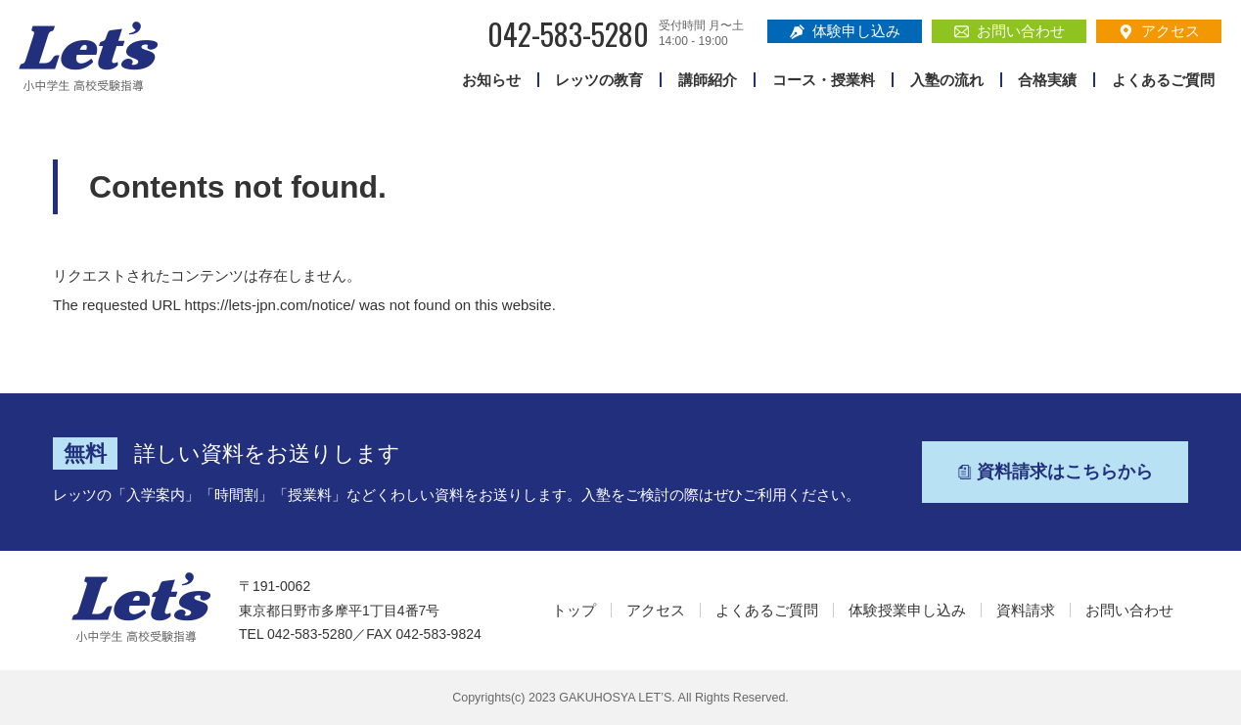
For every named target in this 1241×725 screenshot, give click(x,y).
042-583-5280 (568, 34)
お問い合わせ (1009, 31)
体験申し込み (845, 31)
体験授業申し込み (907, 610)
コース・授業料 (823, 79)
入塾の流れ (947, 79)
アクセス (1159, 31)
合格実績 (1047, 79)
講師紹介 (707, 79)
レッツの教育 (599, 79)
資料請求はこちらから (1055, 471)
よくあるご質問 (1163, 79)
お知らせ (491, 79)
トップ (574, 610)
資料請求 (1025, 610)
